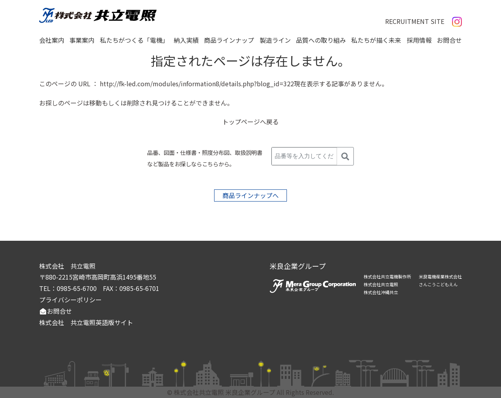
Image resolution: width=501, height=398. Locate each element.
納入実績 (186, 40)
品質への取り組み (321, 40)
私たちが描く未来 (376, 40)
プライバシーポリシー (70, 299)
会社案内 (51, 40)
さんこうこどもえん (438, 284)
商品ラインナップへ (250, 195)
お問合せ (449, 40)
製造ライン (275, 40)
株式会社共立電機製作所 (387, 276)
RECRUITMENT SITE (414, 21)
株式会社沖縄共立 (381, 292)
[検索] (345, 156)
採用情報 (419, 40)
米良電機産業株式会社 (440, 276)
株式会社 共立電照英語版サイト (86, 322)
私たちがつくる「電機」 (134, 40)
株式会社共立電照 (381, 284)
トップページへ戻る (250, 121)
